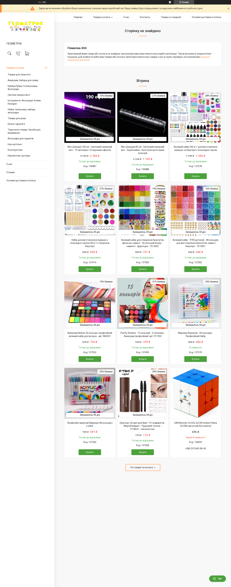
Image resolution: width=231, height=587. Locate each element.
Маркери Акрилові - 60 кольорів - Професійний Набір (195, 334)
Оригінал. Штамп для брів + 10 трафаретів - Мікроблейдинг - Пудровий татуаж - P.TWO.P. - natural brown (143, 426)
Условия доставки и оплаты (21, 180)
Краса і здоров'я (16, 124)
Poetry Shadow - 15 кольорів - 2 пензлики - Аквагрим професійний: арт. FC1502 (142, 334)
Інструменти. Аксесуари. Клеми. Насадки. (24, 102)
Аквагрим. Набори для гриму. (23, 80)
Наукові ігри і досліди (19, 155)
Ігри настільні (15, 144)
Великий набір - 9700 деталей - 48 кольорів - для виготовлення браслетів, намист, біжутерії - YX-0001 (195, 243)
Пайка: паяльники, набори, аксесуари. (22, 111)
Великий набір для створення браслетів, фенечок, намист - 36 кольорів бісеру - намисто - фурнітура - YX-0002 (142, 243)
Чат (217, 578)
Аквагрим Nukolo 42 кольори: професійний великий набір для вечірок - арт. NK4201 (89, 334)
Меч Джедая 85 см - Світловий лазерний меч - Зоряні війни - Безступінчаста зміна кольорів (142, 150)
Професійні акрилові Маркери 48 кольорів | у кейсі (89, 424)
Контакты (145, 17)
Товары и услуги (15, 68)
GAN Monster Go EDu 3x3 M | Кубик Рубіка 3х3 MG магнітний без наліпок (195, 424)
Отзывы (10, 172)
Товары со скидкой (171, 17)
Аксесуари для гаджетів (21, 138)
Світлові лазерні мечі (19, 95)
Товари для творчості (19, 74)
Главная (78, 17)
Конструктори (15, 150)
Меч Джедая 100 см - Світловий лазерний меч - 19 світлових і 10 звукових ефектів (90, 148)
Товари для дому (17, 118)
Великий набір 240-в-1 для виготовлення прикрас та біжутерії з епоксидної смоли (195, 148)
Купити (90, 176)
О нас (9, 164)
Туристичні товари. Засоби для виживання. (24, 131)
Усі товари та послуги (141, 467)
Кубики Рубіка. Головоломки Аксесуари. (22, 88)
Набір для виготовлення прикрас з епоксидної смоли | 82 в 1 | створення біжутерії (89, 243)
